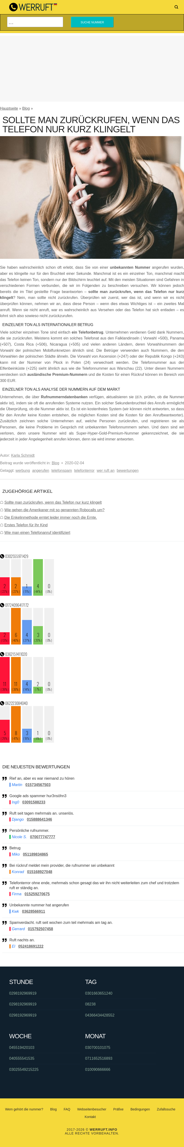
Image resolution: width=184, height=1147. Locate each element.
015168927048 (39, 872)
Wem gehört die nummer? (24, 1109)
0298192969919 (23, 993)
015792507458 (40, 929)
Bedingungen (140, 1109)
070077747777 (42, 837)
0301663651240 (98, 993)
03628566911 (33, 911)
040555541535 (21, 1058)
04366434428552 (99, 1015)
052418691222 (31, 946)
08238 (90, 1004)
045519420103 (21, 1048)
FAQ (67, 1109)
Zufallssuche (166, 1109)
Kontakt (90, 1117)
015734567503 (38, 785)
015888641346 (39, 819)
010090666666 (97, 1069)
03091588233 (33, 802)
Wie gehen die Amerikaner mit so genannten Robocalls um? (54, 510)
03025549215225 (24, 1069)
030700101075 (97, 1048)
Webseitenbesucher (91, 1109)
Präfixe (118, 1109)
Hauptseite (9, 108)
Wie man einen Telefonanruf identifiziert (37, 533)
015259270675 (37, 894)
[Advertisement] (92, 69)
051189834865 (35, 854)
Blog (26, 108)
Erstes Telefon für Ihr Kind (26, 525)
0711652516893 (98, 1058)
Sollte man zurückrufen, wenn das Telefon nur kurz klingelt (53, 502)
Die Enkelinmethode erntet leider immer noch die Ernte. (50, 517)
